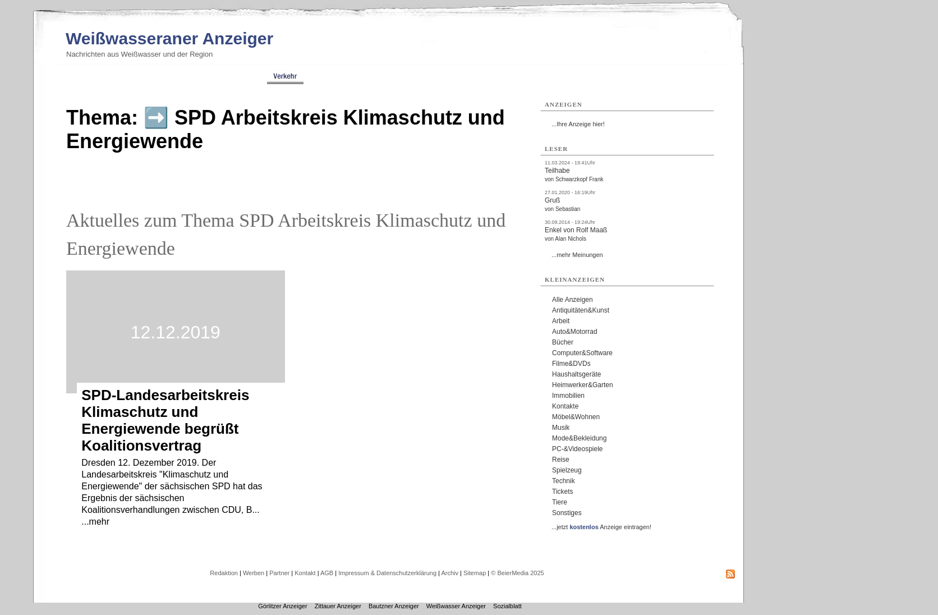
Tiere (559, 502)
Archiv (449, 573)
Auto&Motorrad (574, 331)
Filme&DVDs (571, 363)
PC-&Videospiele (577, 449)
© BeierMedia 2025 (517, 573)
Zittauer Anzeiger (338, 606)
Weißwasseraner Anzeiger (169, 38)
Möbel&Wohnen (576, 417)
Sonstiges (567, 513)
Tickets (562, 491)
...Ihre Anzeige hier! (578, 124)
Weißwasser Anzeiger (456, 606)
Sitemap (474, 573)
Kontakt (305, 573)
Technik (563, 481)
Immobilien (568, 395)
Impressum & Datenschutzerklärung (387, 573)
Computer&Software (582, 353)
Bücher (562, 342)
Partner (279, 573)
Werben (253, 573)
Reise (560, 459)
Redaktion (224, 573)
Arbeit (560, 321)
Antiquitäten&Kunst (580, 310)
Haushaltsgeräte (576, 374)
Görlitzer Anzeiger (282, 606)
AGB (326, 573)
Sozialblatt (507, 606)
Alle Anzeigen (572, 299)
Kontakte (565, 406)
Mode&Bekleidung (579, 438)
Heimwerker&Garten (582, 385)
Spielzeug (567, 470)
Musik (560, 427)
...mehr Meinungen (577, 255)
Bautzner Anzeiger (394, 606)
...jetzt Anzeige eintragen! (601, 527)
